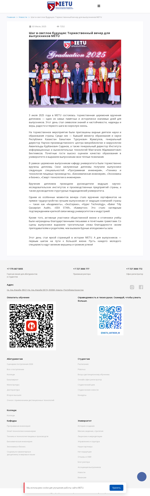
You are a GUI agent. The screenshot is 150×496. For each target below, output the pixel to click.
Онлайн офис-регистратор (90, 379)
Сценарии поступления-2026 (20, 364)
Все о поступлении (15, 369)
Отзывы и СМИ (84, 456)
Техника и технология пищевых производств (27, 436)
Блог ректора (84, 462)
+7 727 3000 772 (134, 268)
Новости (81, 472)
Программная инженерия (18, 426)
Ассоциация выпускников (89, 467)
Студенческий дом (86, 384)
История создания (86, 426)
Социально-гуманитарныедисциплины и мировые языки (21, 453)
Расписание (83, 364)
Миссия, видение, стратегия (90, 431)
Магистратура (13, 384)
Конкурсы (82, 395)
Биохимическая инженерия (19, 441)
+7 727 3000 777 (81, 268)
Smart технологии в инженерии (21, 431)
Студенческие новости (88, 389)
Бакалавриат (12, 379)
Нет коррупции (85, 451)
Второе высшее (14, 395)
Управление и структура (89, 441)
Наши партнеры (85, 446)
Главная (11, 17)
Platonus (82, 369)
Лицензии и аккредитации (90, 436)
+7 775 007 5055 (15, 268)
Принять (116, 487)
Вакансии (82, 477)
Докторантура (13, 389)
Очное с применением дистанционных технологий (30, 400)
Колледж (11, 374)
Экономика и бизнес (16, 446)
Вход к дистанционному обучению (94, 374)
